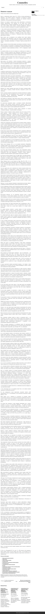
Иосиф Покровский (3, 596)
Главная (2, 7)
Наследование (3, 591)
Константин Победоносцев (14, 13)
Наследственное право (14, 588)
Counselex (22, 2)
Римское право (3, 588)
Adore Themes (26, 612)
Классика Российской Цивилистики (4, 590)
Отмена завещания (24, 593)
